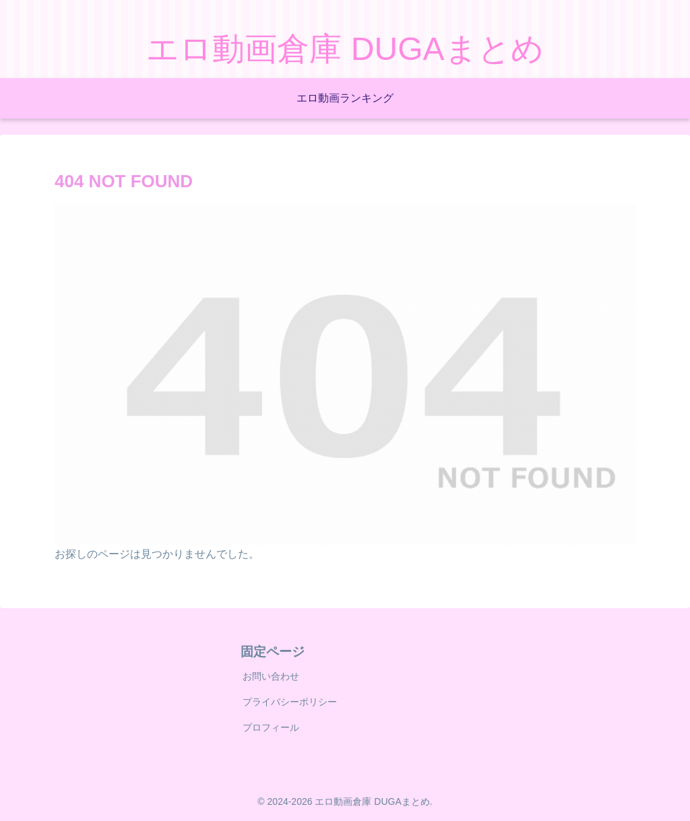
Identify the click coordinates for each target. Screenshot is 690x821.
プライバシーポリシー (290, 701)
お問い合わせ (271, 676)
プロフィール (271, 727)
